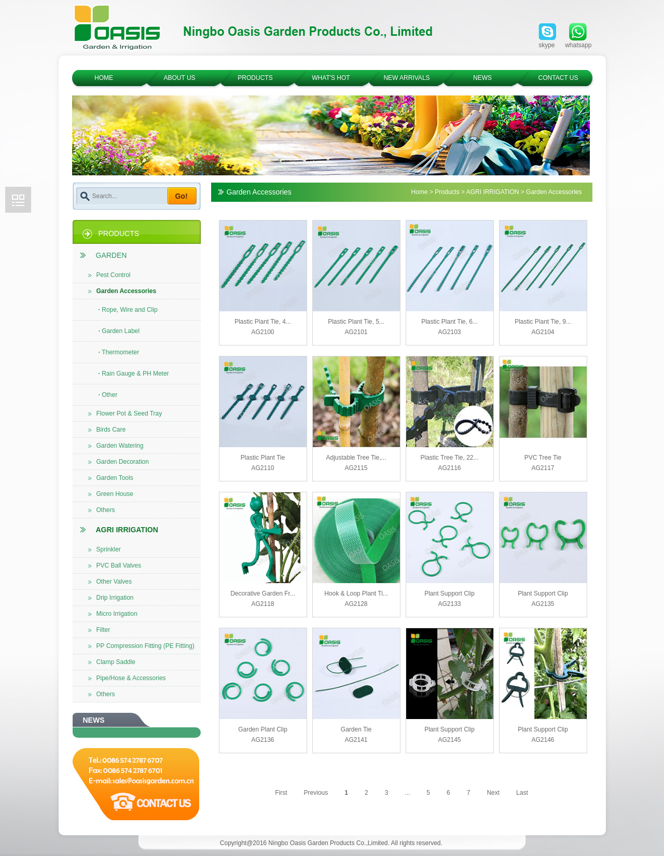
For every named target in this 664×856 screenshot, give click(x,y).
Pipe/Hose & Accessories (127, 678)
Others (101, 510)
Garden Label (119, 331)
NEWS (482, 77)
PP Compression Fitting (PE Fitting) (141, 646)
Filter (99, 629)
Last (522, 792)
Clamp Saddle (111, 662)
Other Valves (110, 581)
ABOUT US (179, 77)
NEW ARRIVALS (406, 77)
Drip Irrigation (111, 597)
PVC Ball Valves (114, 565)
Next (493, 792)
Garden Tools (110, 477)
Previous (316, 792)
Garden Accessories (122, 291)
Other (108, 394)
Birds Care (107, 429)
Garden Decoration (118, 461)
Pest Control (109, 275)
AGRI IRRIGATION (119, 530)
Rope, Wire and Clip (128, 309)
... (407, 792)
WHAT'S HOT (331, 77)
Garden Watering (116, 445)
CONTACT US (558, 77)
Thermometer (119, 352)
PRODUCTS (255, 77)
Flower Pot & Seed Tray (125, 413)
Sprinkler (104, 549)
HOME (103, 77)
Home (419, 192)
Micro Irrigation (112, 613)
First (281, 792)
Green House (110, 494)
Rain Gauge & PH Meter (134, 373)
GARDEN (103, 255)
